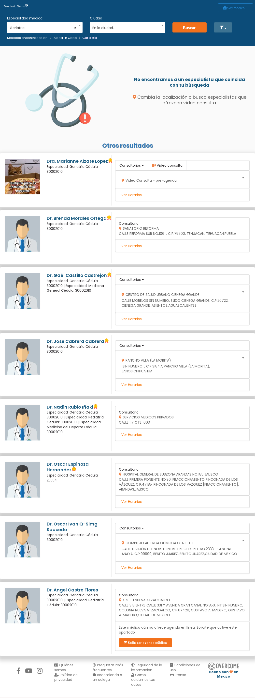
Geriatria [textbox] (43, 27)
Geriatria (89, 38)
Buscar (189, 27)
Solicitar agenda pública (145, 642)
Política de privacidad (66, 677)
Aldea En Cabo (65, 38)
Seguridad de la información (146, 667)
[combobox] (43, 26)
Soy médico (235, 8)
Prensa (178, 674)
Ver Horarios (131, 194)
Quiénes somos (63, 667)
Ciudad (96, 18)
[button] (223, 27)
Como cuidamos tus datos (143, 679)
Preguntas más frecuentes (108, 667)
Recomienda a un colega (107, 677)
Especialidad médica (24, 18)
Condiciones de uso (185, 667)
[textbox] (125, 27)
